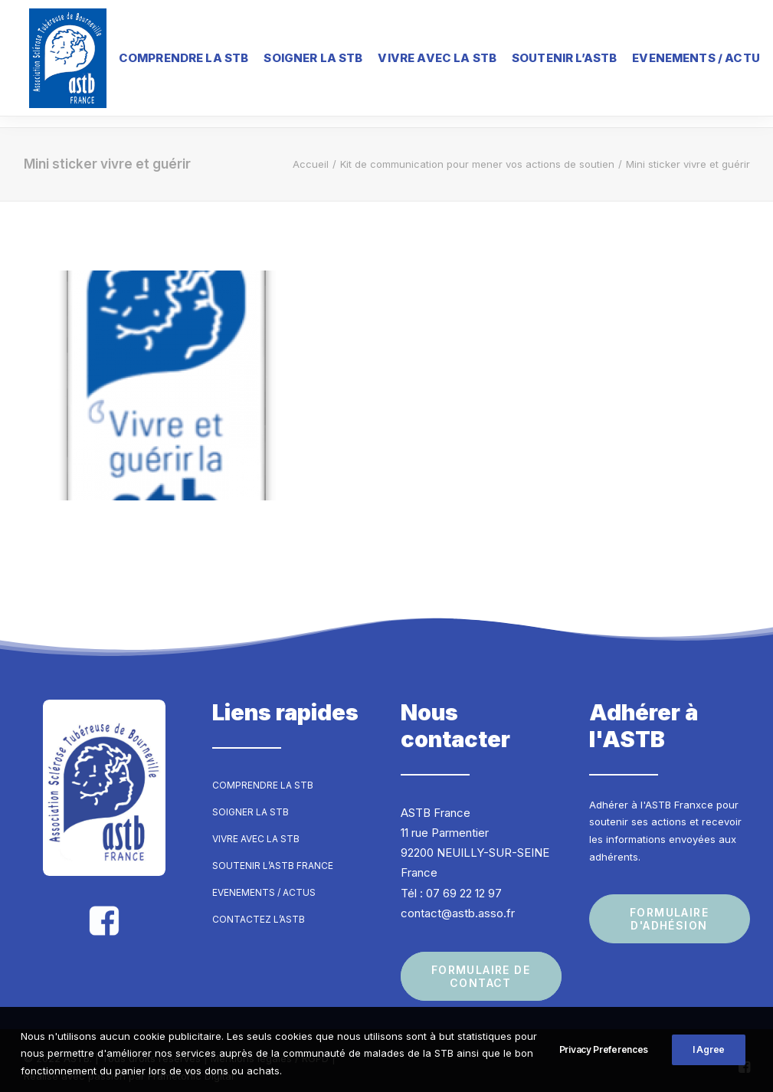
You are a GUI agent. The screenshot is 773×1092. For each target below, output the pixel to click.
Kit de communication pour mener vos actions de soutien (477, 150)
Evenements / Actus (264, 878)
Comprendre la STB (171, 57)
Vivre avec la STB (425, 57)
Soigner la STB (300, 57)
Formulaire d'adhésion (671, 905)
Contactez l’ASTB (258, 905)
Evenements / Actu (684, 57)
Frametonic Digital (191, 1062)
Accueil (311, 150)
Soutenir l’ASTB (552, 57)
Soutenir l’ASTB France (272, 852)
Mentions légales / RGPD (270, 1045)
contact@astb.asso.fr (458, 899)
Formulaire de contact (483, 963)
